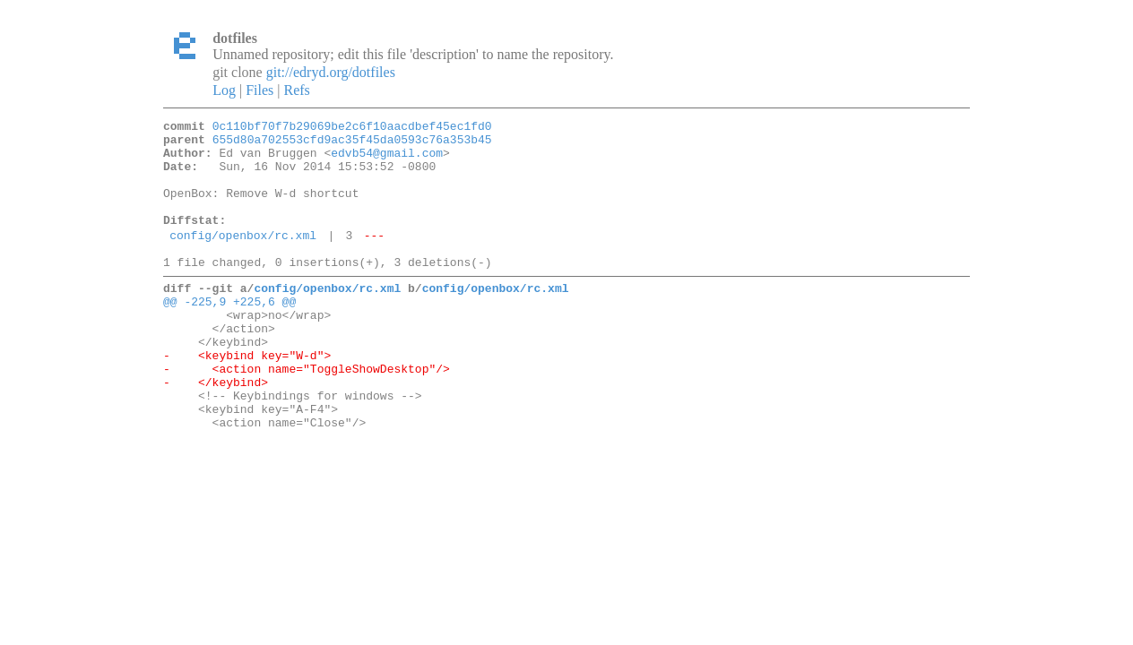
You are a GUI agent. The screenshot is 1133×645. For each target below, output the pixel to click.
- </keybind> (215, 430)
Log (224, 90)
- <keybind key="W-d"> (247, 398)
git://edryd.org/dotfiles (330, 72)
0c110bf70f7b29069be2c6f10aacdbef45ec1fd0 (352, 128)
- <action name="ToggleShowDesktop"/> (306, 414)
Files (259, 90)
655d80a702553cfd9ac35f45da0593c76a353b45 (352, 144)
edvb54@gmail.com (387, 160)
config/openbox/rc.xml (242, 259)
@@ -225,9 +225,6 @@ (229, 333)
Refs (296, 90)
